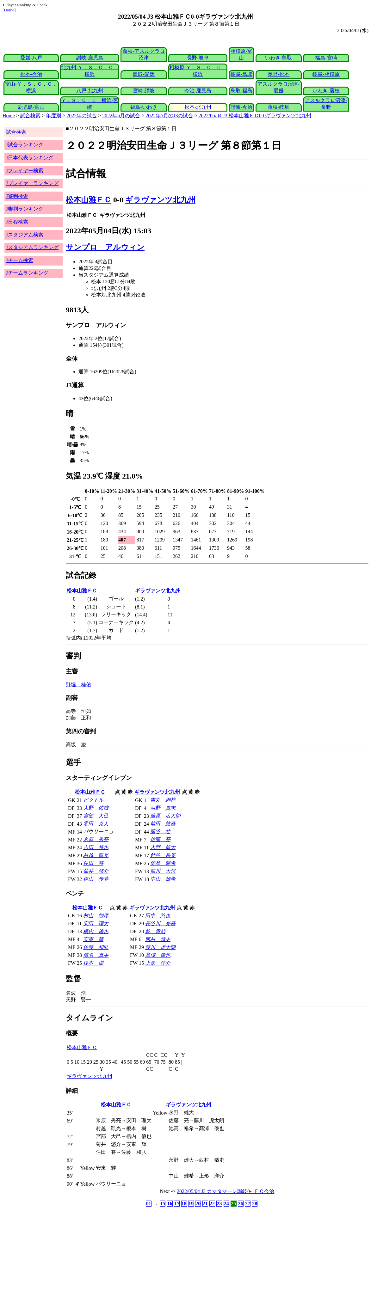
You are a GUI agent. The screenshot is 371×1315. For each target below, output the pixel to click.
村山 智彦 (95, 915)
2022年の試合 (81, 115)
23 (219, 1203)
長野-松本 (278, 74)
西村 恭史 (157, 939)
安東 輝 (93, 939)
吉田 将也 (95, 847)
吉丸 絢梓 (163, 800)
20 (198, 1203)
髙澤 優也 (157, 955)
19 (191, 1203)
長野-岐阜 (198, 57)
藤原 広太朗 (165, 815)
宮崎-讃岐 (144, 90)
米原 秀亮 (95, 839)
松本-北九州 (197, 107)
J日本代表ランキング (29, 157)
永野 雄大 (163, 847)
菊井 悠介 (95, 871)
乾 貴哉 (155, 931)
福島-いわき (143, 107)
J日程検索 (17, 221)
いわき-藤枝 (325, 90)
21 (205, 1203)
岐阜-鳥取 (241, 74)
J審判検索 (17, 196)
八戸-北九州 (89, 90)
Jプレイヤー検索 (24, 170)
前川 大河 (163, 871)
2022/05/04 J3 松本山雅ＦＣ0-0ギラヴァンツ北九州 (255, 115)
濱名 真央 (95, 955)
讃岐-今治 (241, 107)
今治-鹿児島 (197, 90)
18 (184, 1203)
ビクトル (93, 800)
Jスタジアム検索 (24, 234)
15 (162, 1203)
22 (212, 1203)
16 (169, 1203)
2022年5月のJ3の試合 (169, 115)
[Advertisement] (155, 1258)
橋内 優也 (95, 931)
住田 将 (93, 863)
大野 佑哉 (95, 807)
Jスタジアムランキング (32, 247)
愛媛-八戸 (31, 57)
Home (9, 10)
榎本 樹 (93, 963)
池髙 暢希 (163, 863)
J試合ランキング (24, 144)
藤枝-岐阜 (278, 107)
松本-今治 (31, 74)
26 (240, 1203)
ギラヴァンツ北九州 (160, 200)
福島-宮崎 (326, 57)
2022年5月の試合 (121, 115)
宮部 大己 (95, 815)
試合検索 (30, 115)
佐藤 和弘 (95, 947)
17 (176, 1203)
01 (148, 1203)
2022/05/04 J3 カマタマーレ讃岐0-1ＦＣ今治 (225, 1191)
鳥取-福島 (241, 90)
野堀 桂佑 (78, 684)
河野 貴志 (163, 807)
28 (254, 1203)
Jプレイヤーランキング (32, 183)
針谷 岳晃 (163, 855)
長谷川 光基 (160, 923)
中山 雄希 (163, 879)
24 (226, 1203)
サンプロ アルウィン (105, 247)
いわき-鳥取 (278, 57)
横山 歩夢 (95, 879)
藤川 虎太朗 (160, 947)
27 (247, 1203)
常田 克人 (95, 823)
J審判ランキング (24, 208)
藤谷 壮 (160, 831)
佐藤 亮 (160, 839)
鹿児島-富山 (31, 107)
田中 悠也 (157, 915)
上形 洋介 (157, 963)
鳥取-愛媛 (144, 74)
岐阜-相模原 (325, 74)
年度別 (53, 115)
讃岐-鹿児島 (89, 57)
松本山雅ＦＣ (88, 200)
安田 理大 (95, 923)
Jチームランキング (27, 273)
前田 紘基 (163, 823)
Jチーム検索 (19, 260)
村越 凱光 (95, 855)
